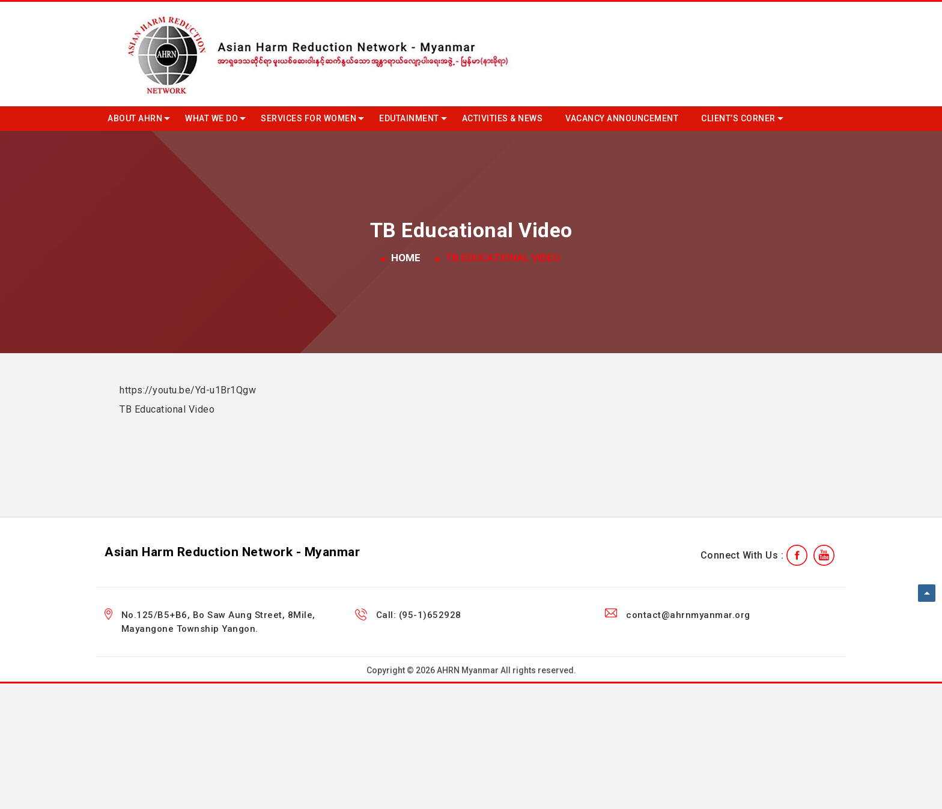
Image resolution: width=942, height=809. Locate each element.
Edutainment (409, 118)
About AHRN (135, 118)
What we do (211, 118)
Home (406, 258)
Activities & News (502, 118)
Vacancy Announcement (621, 118)
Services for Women (308, 118)
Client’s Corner (738, 118)
